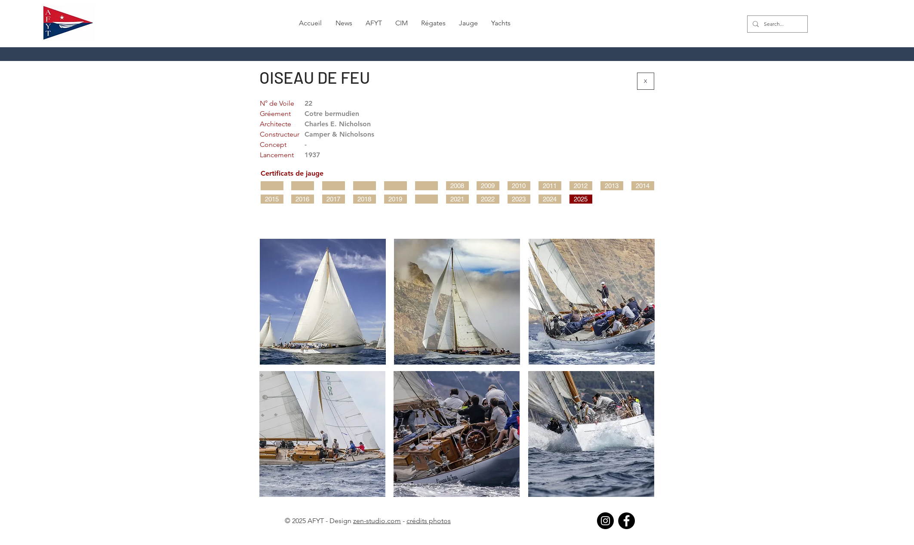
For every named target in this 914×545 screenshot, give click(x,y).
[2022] (488, 199)
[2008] (457, 185)
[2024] (550, 199)
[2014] (642, 185)
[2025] (580, 199)
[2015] (272, 199)
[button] (344, 23)
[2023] (519, 199)
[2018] (364, 199)
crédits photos (428, 521)
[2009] (488, 185)
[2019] (395, 199)
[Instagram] (605, 520)
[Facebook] (626, 520)
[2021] (457, 199)
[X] (645, 81)
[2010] (519, 185)
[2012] (580, 185)
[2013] (611, 185)
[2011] (550, 185)
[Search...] (776, 24)
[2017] (333, 199)
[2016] (302, 199)
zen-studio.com (377, 521)
